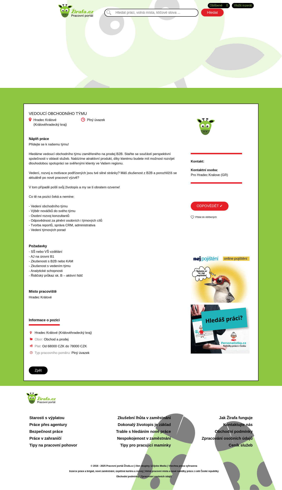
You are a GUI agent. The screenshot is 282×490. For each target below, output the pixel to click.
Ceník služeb (241, 445)
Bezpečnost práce (46, 431)
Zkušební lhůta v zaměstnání (144, 418)
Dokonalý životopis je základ (144, 424)
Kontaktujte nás (238, 424)
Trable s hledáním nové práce (143, 431)
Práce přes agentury (48, 424)
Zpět (38, 370)
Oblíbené (219, 5)
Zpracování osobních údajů (227, 438)
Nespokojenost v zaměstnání (144, 438)
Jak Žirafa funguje (236, 418)
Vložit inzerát (243, 5)
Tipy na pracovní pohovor (53, 445)
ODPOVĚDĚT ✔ (210, 206)
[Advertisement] (141, 50)
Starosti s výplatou (46, 418)
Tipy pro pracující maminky (145, 445)
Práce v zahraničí (45, 438)
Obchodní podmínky (234, 431)
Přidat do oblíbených (206, 217)
